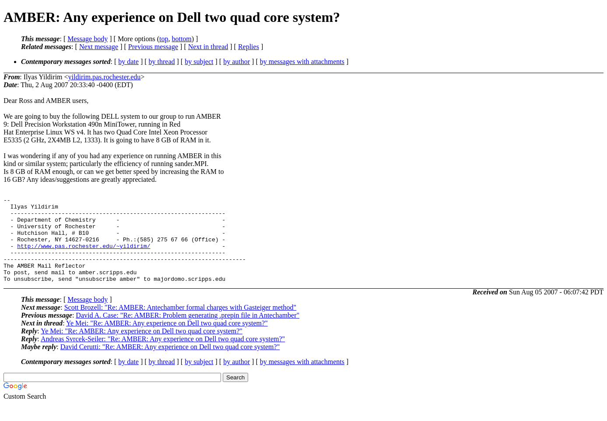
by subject (199, 61)
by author (236, 61)
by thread (162, 61)
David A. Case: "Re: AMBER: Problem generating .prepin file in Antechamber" (187, 332)
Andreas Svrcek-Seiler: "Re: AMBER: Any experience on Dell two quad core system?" (163, 356)
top (163, 38)
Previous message (153, 46)
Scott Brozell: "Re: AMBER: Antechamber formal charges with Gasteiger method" (180, 324)
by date (128, 61)
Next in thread (208, 46)
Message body (87, 38)
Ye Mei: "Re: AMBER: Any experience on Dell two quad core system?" (167, 340)
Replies (248, 46)
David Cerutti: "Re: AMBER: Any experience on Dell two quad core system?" (170, 364)
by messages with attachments (302, 61)
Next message (98, 46)
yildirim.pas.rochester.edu (104, 77)
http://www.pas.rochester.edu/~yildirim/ (83, 256)
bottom (181, 38)
